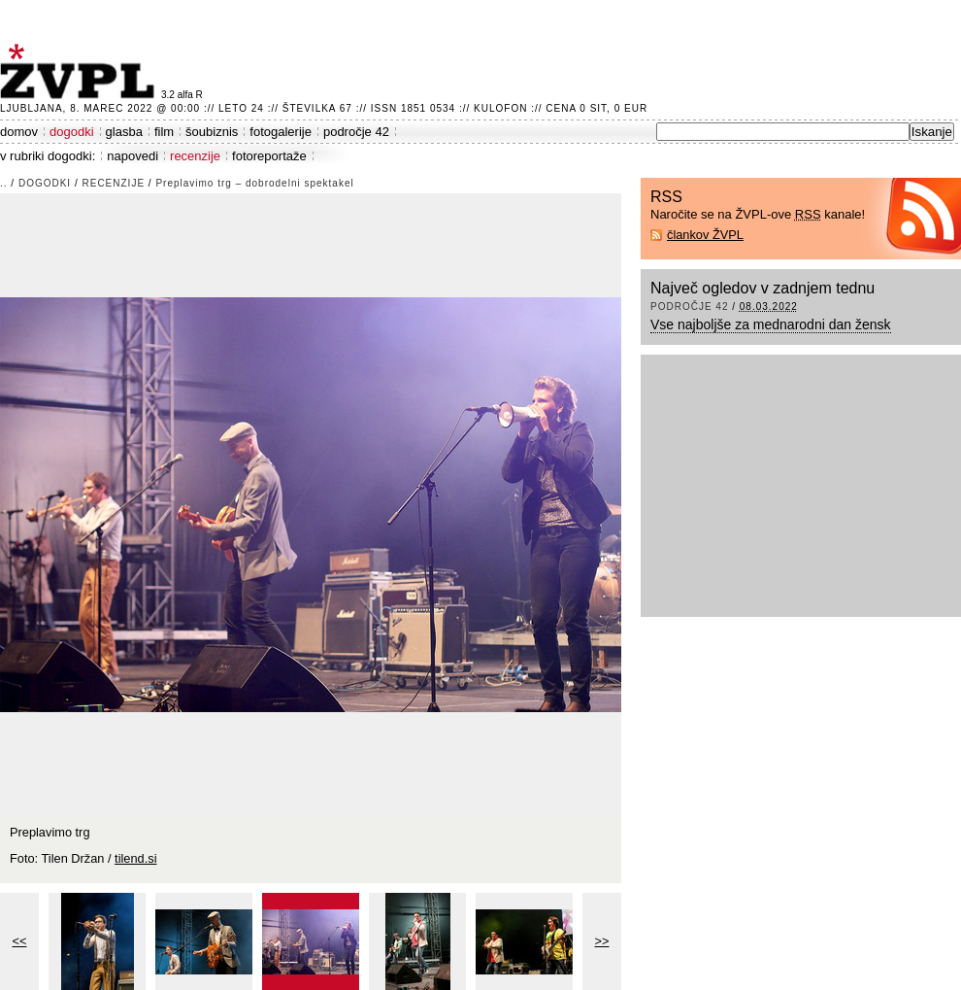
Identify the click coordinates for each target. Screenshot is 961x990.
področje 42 (356, 131)
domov (19, 131)
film (164, 131)
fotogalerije (280, 131)
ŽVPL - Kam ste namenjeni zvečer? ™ (80, 71)
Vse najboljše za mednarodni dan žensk (770, 324)
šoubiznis (211, 131)
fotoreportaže (269, 156)
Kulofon (500, 108)
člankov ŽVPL (705, 234)
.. (4, 183)
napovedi (132, 156)
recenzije (195, 156)
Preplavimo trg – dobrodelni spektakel (254, 183)
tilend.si (135, 858)
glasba (124, 131)
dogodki (72, 131)
